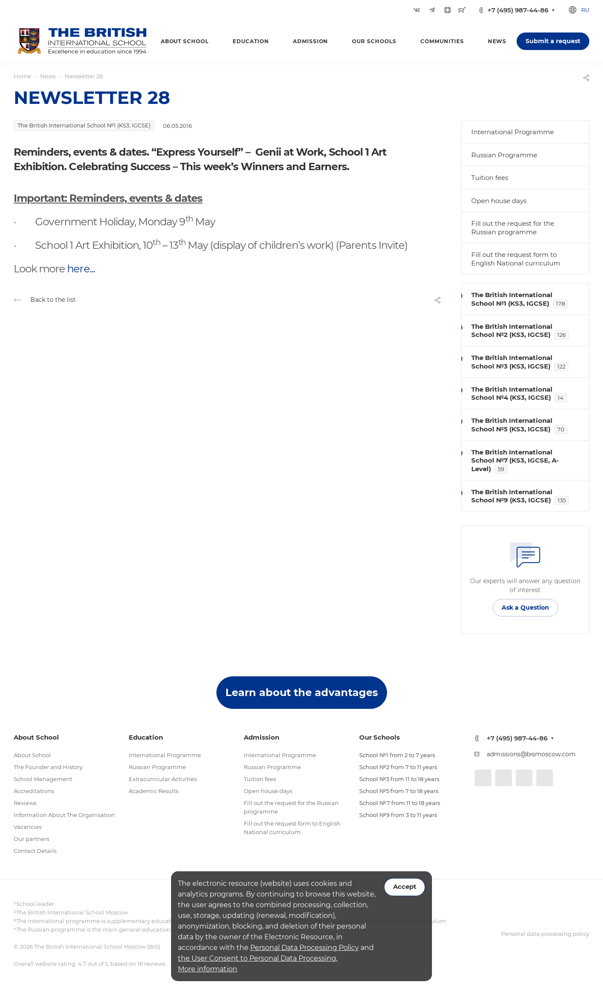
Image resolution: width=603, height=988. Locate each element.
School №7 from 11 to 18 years (399, 802)
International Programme (512, 132)
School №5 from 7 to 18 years (398, 790)
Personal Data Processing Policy (304, 948)
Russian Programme (504, 155)
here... (81, 268)
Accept (404, 887)
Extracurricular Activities (163, 779)
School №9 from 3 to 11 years (398, 814)
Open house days (498, 201)
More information (207, 969)
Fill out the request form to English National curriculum (515, 259)
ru (585, 9)
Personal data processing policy (545, 933)
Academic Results (153, 790)
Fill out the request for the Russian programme (512, 227)
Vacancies (27, 826)
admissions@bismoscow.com (531, 754)
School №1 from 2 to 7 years (397, 755)
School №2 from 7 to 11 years (398, 767)
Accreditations (34, 790)
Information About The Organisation (64, 814)
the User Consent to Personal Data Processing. (257, 958)
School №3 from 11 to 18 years (399, 779)
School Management (43, 779)
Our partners (31, 838)
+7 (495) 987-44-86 (518, 10)
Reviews (25, 802)
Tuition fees (489, 178)
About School (32, 755)
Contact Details (35, 850)
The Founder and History (48, 767)
